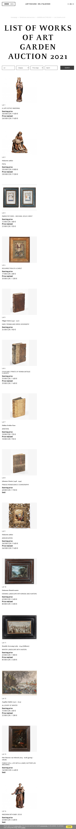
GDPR (38, 766)
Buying (38, 755)
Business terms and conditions (38, 764)
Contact (38, 808)
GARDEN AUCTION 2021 (44, 17)
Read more (38, 727)
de (73, 4)
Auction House (38, 748)
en (71, 4)
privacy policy (17, 826)
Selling (38, 757)
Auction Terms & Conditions (38, 759)
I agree (69, 827)
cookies (23, 827)
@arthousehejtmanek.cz (38, 815)
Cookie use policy (38, 769)
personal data (44, 826)
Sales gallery (38, 750)
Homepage (14, 17)
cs (68, 4)
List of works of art (59, 17)
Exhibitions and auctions (27, 17)
